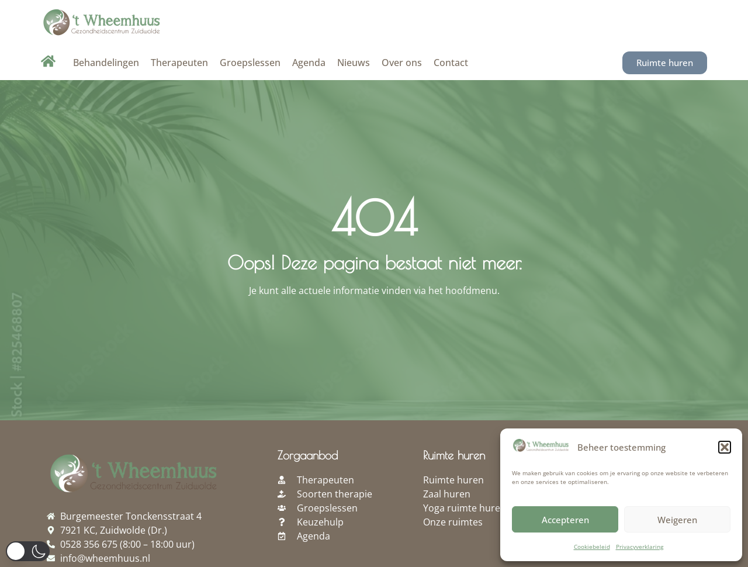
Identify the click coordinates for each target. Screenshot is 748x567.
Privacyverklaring (639, 546)
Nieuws (353, 62)
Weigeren (677, 519)
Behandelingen (106, 62)
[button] (724, 447)
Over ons (402, 62)
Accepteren (565, 519)
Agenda (308, 62)
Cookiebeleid (592, 546)
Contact (451, 62)
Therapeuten (179, 62)
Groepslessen (250, 62)
